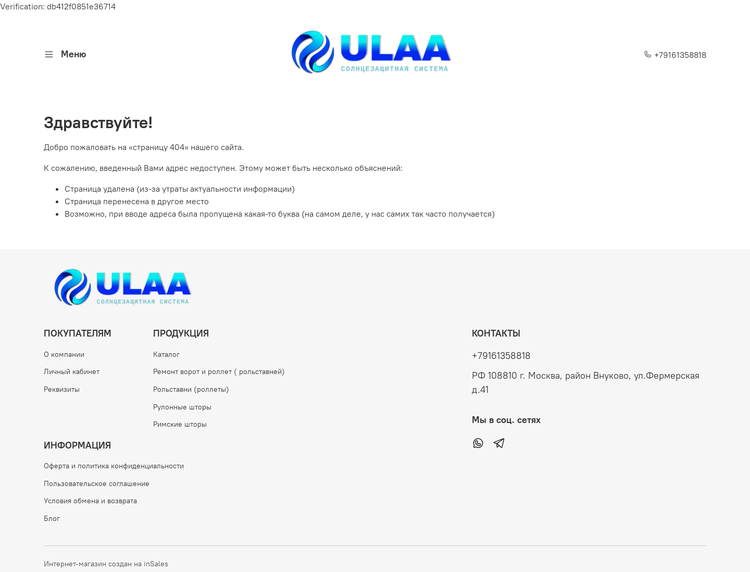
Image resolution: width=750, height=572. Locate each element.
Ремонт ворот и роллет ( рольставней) (219, 371)
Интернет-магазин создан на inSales (106, 563)
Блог (52, 518)
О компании (64, 354)
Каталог (166, 354)
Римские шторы (180, 424)
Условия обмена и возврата (90, 500)
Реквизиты (62, 389)
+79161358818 (675, 54)
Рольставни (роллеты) (191, 389)
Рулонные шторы (182, 407)
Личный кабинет (71, 371)
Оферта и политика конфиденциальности (114, 465)
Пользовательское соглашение (96, 483)
